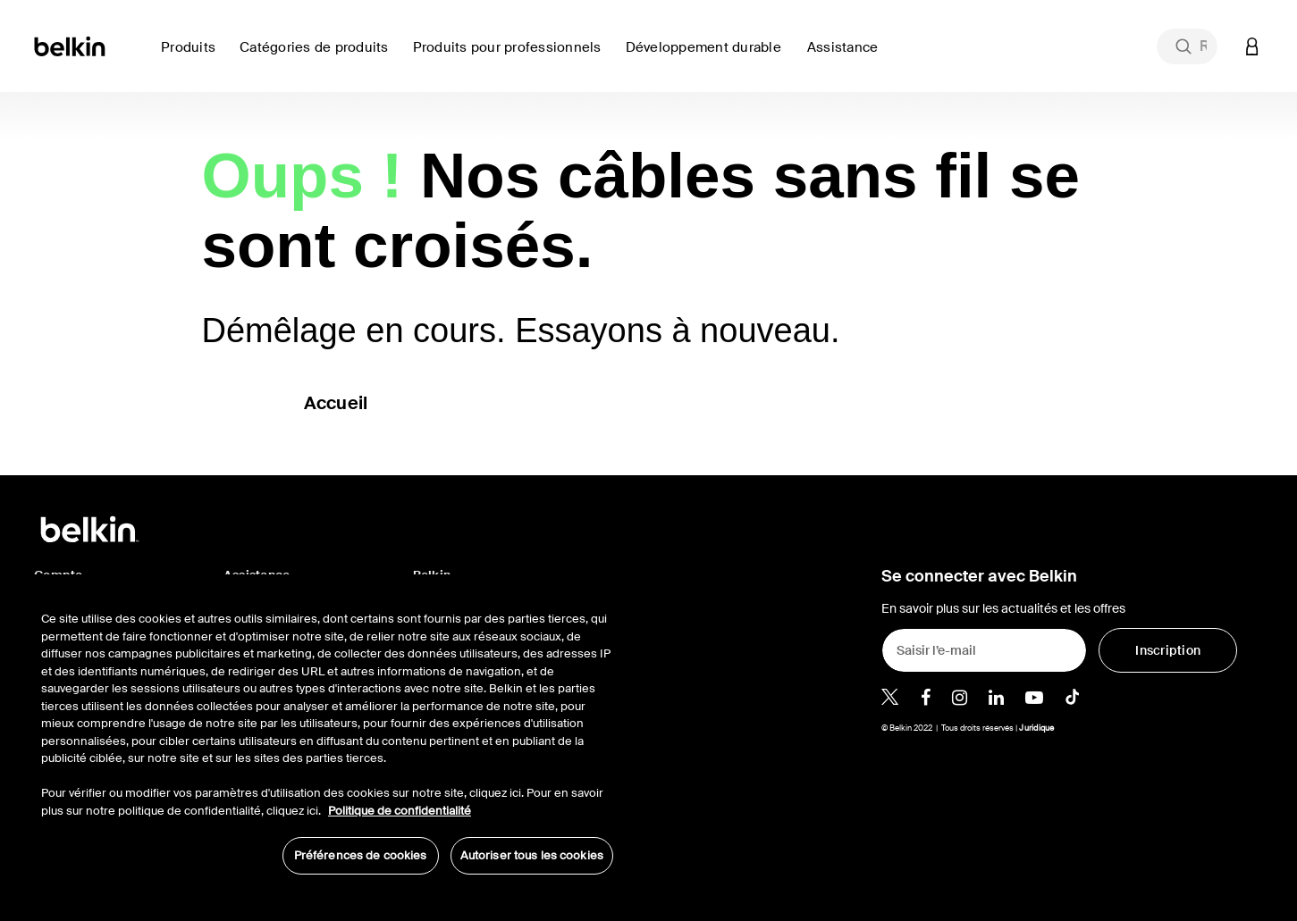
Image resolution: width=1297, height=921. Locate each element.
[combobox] (1187, 46)
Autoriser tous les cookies (531, 855)
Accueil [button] (336, 402)
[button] (1252, 46)
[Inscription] (1168, 650)
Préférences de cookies (360, 855)
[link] (709, 58)
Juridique (1036, 728)
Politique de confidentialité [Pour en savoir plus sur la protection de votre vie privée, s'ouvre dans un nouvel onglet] (399, 810)
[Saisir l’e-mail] (984, 650)
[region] (327, 733)
